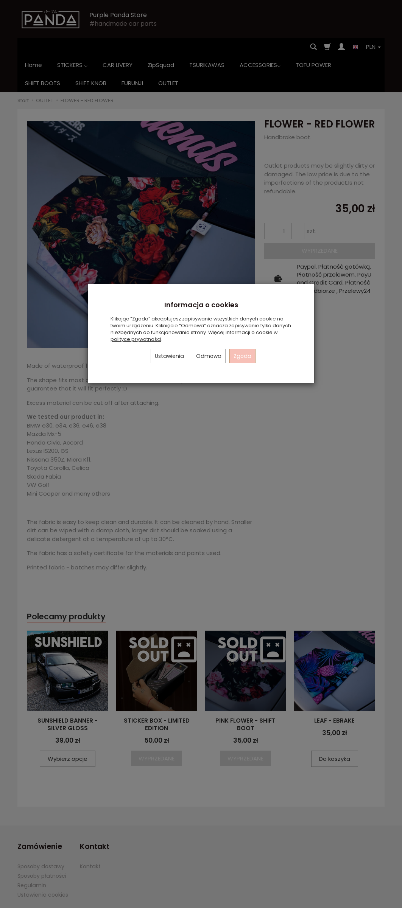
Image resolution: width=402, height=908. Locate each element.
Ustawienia (169, 356)
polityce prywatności (136, 339)
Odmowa (208, 356)
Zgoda (242, 356)
